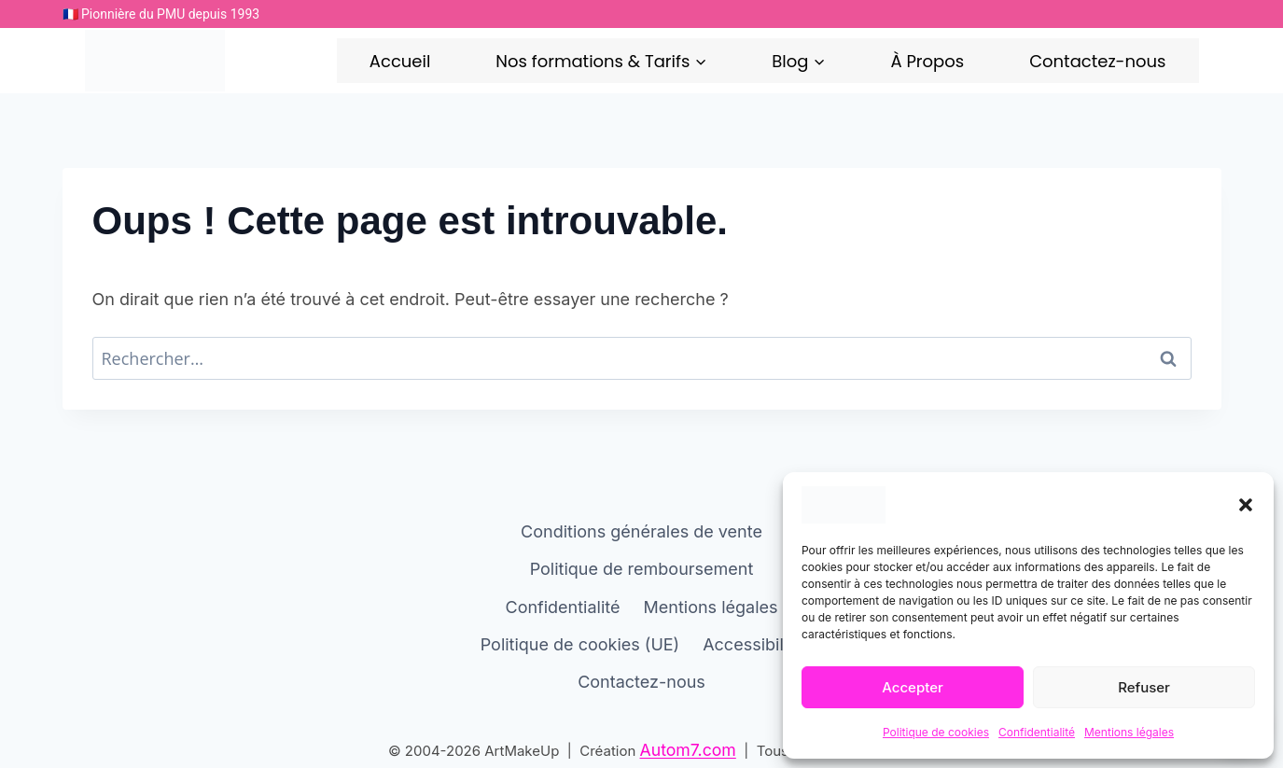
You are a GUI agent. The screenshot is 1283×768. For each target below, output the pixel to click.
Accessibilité (752, 643)
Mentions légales (1129, 732)
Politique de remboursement (642, 569)
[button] (1245, 505)
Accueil (400, 61)
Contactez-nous (1097, 61)
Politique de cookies (936, 732)
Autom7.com (688, 750)
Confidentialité (1036, 732)
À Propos (927, 61)
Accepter (912, 687)
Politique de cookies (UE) (580, 643)
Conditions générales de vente (641, 530)
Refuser (1144, 687)
